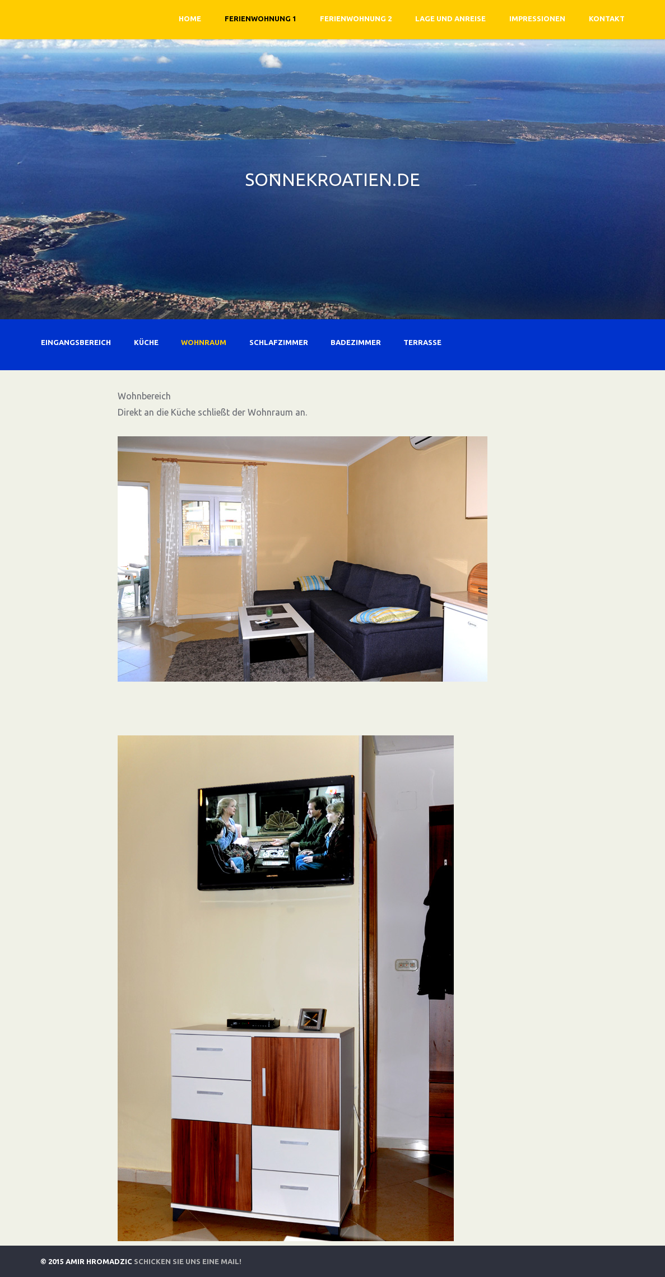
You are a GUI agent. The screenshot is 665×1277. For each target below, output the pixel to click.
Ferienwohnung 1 (260, 18)
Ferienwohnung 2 (356, 18)
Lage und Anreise (450, 18)
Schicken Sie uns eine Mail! (187, 1261)
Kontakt (607, 18)
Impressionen (537, 18)
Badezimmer (356, 342)
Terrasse (422, 342)
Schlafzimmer (278, 342)
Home (190, 18)
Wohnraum (203, 342)
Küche (146, 342)
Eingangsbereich (76, 342)
